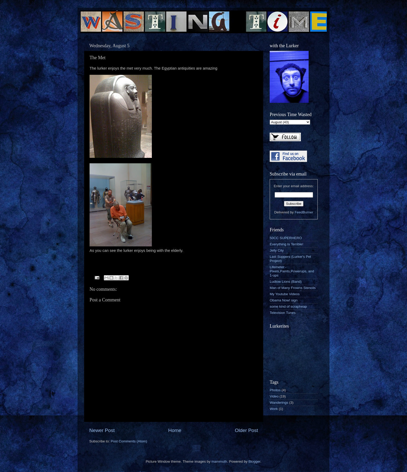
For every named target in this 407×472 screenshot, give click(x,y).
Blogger (254, 461)
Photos (275, 390)
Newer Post (102, 430)
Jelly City (277, 250)
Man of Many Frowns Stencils (293, 288)
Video (274, 396)
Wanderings (279, 402)
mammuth (219, 461)
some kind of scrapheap (288, 306)
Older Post (246, 430)
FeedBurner (304, 212)
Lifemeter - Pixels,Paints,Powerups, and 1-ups (292, 271)
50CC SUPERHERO (286, 238)
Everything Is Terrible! (286, 244)
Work (274, 409)
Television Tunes (283, 313)
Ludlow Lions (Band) (286, 282)
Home (174, 430)
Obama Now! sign (283, 300)
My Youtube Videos (285, 294)
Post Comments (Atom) (129, 441)
